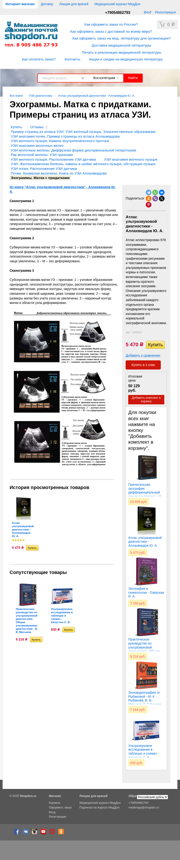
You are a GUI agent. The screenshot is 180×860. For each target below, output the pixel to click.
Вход (147, 12)
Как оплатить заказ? (39, 59)
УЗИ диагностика (40, 95)
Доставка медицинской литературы (121, 45)
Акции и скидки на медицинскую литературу (126, 59)
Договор (47, 4)
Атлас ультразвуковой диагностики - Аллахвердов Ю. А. (96, 95)
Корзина (54, 802)
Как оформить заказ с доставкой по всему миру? (111, 31)
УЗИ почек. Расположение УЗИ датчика (44, 169)
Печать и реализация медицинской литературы (121, 52)
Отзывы (36, 127)
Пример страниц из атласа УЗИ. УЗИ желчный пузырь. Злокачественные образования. (83, 132)
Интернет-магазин (20, 4)
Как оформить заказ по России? (111, 24)
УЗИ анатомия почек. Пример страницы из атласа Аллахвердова (65, 136)
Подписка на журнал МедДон (99, 807)
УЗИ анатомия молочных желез (37, 145)
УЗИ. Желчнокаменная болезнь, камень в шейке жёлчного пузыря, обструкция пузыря (83, 164)
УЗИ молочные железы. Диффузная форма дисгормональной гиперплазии (73, 150)
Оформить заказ (60, 807)
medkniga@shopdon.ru (144, 807)
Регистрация (165, 12)
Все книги (16, 95)
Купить (16, 127)
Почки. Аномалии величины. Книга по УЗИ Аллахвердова (59, 173)
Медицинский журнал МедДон (117, 4)
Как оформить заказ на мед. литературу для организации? (121, 38)
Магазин (55, 796)
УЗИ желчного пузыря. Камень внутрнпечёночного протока (60, 141)
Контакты (72, 59)
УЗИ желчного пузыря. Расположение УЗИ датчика (53, 159)
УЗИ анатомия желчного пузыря (130, 159)
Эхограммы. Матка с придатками (40, 178)
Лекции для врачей (73, 4)
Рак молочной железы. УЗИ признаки (42, 155)
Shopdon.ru (28, 796)
